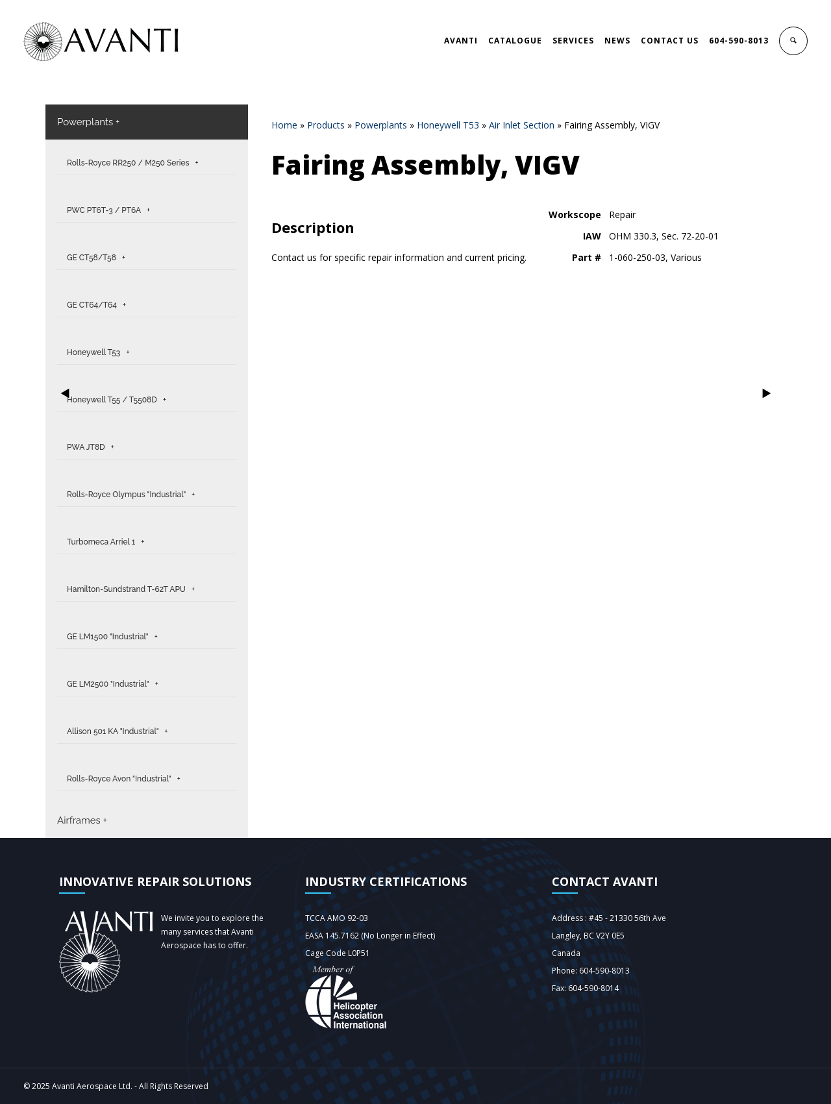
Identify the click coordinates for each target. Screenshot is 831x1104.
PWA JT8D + (90, 447)
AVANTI (461, 40)
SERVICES (573, 40)
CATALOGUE (515, 40)
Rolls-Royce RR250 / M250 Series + (133, 162)
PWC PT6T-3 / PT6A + (108, 210)
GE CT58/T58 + (96, 257)
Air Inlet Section (521, 125)
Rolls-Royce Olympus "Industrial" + (131, 494)
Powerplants (380, 125)
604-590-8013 (739, 40)
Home (284, 125)
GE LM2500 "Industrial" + (112, 684)
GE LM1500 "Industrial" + (112, 636)
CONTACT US (670, 40)
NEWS (617, 40)
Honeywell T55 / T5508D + (116, 399)
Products (326, 125)
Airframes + (82, 820)
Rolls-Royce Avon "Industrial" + (123, 778)
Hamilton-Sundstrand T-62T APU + (131, 589)
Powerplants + (88, 122)
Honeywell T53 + (98, 352)
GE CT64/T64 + (96, 305)
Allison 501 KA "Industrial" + (117, 731)
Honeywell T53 (448, 125)
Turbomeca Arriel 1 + (105, 541)
